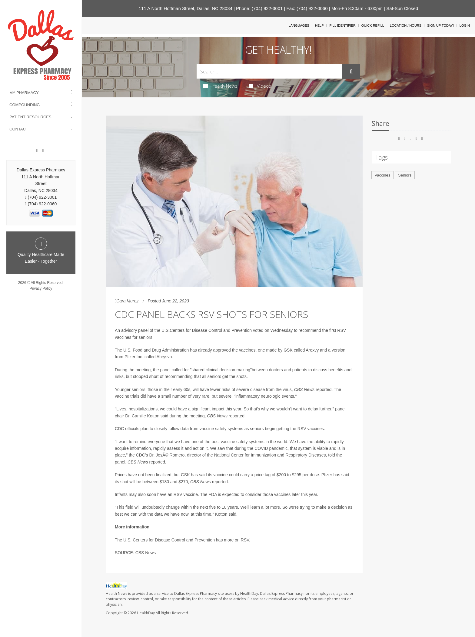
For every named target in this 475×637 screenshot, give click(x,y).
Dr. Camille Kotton (142, 415)
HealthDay (146, 612)
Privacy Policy (41, 288)
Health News (220, 86)
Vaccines (382, 175)
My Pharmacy (24, 92)
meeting (143, 369)
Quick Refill (372, 25)
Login (465, 25)
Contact (18, 129)
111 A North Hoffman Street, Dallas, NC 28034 (185, 8)
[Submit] (351, 71)
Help (319, 25)
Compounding (24, 105)
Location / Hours (405, 25)
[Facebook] (37, 150)
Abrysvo (164, 356)
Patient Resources (30, 117)
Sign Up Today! (440, 25)
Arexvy (312, 350)
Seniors (404, 175)
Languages (298, 25)
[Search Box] (269, 71)
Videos (260, 86)
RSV (245, 540)
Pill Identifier (342, 25)
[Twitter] (43, 150)
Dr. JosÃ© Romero (166, 455)
